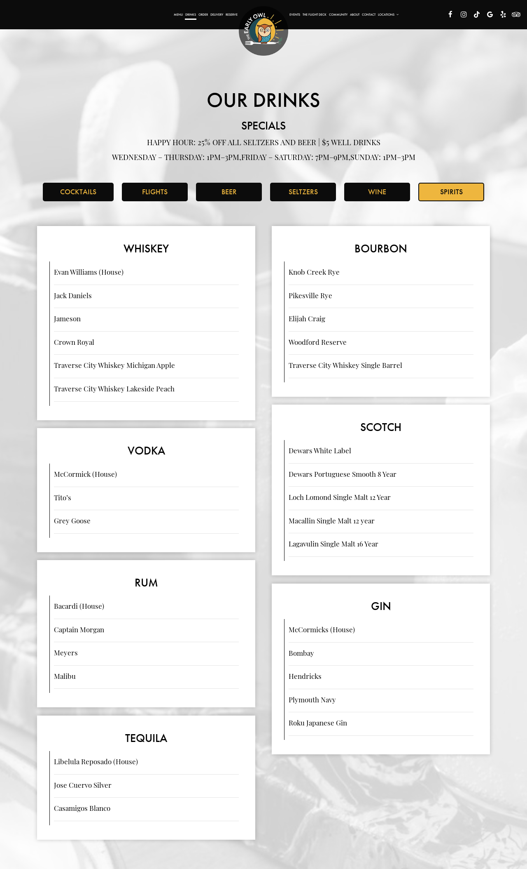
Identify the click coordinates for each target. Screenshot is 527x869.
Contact (368, 14)
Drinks (190, 14)
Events (294, 14)
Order (203, 14)
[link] (263, 31)
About (354, 14)
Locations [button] (388, 14)
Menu (178, 14)
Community (338, 14)
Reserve (232, 14)
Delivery (216, 14)
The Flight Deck (314, 14)
